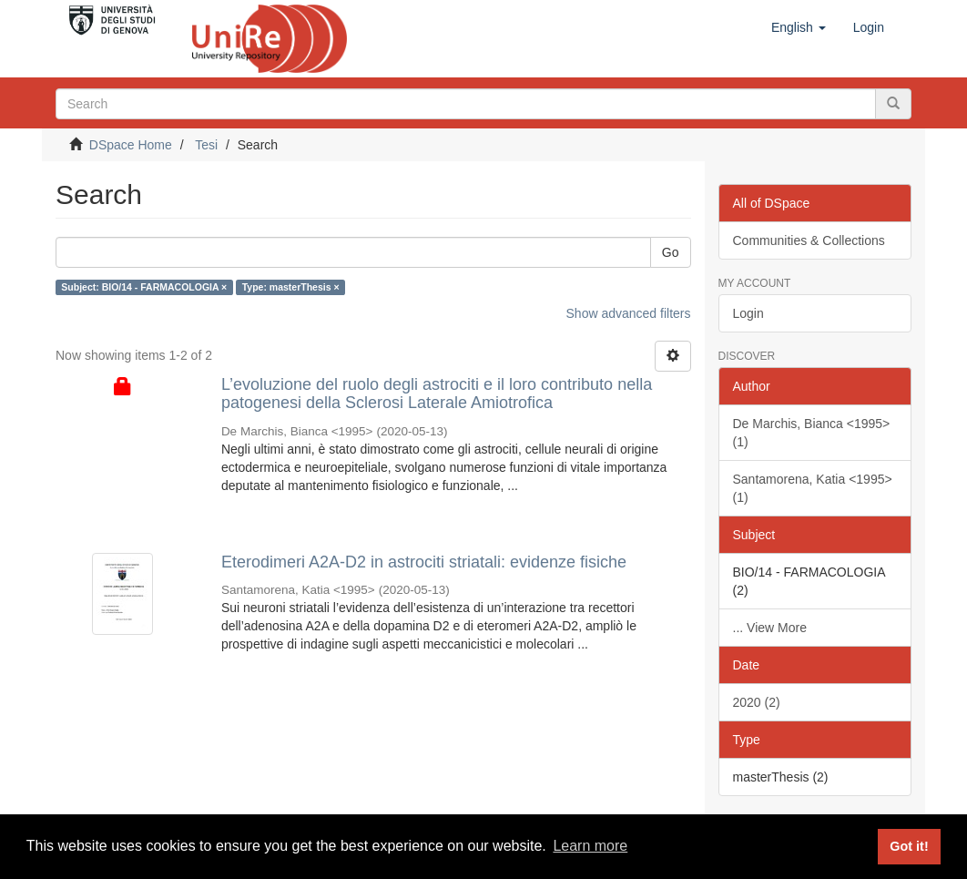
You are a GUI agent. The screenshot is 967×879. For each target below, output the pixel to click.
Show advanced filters (628, 313)
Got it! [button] (909, 846)
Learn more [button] (590, 845)
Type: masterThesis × (291, 286)
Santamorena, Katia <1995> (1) (812, 488)
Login (748, 313)
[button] (799, 27)
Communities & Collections (809, 240)
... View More (770, 627)
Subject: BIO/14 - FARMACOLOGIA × (144, 286)
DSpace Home (130, 145)
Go (670, 252)
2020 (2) (756, 702)
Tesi (206, 145)
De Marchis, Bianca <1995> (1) (812, 432)
